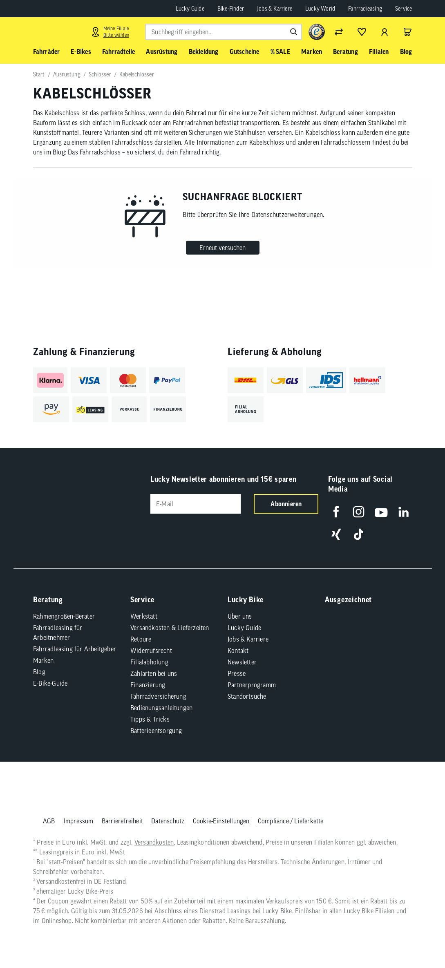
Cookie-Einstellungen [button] (220, 821)
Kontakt (238, 650)
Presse (237, 673)
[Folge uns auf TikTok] (359, 534)
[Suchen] (294, 32)
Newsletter (242, 662)
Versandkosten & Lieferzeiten (169, 627)
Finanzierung (147, 685)
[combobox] (223, 32)
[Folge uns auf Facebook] (336, 512)
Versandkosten (154, 842)
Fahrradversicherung (158, 696)
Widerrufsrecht (151, 650)
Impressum (78, 821)
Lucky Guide (190, 8)
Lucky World (320, 8)
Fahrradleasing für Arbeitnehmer (58, 632)
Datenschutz (167, 821)
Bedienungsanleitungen (161, 707)
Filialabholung (149, 662)
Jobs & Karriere (274, 8)
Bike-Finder (230, 8)
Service (403, 8)
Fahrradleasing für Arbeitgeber (74, 649)
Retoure (140, 639)
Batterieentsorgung (156, 730)
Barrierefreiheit (122, 821)
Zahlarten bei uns (153, 673)
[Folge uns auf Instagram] (359, 512)
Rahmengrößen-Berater (64, 616)
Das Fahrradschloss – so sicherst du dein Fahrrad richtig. (144, 152)
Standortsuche (247, 696)
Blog (39, 671)
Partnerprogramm (252, 685)
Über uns (240, 616)
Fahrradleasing (365, 8)
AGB (49, 821)
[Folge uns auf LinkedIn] (403, 512)
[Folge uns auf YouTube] (381, 512)
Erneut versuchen (222, 247)
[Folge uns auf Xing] (336, 534)
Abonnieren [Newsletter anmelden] (286, 503)
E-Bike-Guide (50, 683)
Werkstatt (143, 616)
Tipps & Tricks (150, 719)
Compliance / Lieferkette (290, 821)
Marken (43, 660)
